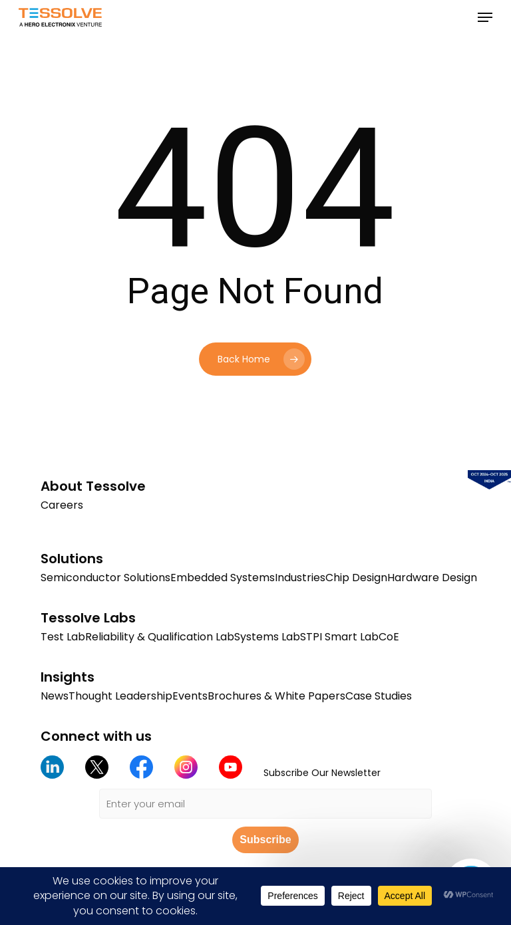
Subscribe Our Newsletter (322, 772)
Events (190, 696)
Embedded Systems (222, 577)
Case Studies (378, 696)
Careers (62, 505)
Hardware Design (432, 577)
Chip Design (356, 577)
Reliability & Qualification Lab (159, 636)
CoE (389, 636)
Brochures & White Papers (276, 696)
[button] (485, 17)
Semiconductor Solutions (105, 577)
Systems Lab (267, 636)
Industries (300, 577)
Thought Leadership (120, 696)
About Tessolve (93, 486)
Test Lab (63, 636)
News (55, 696)
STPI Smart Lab (339, 636)
